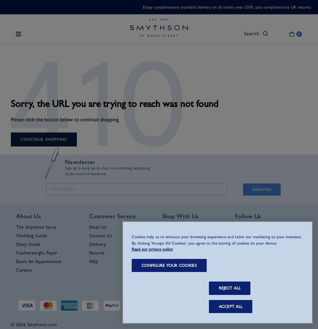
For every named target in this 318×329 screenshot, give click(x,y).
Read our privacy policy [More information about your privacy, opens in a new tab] (152, 249)
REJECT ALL (229, 288)
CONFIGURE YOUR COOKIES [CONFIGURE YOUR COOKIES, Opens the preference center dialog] (169, 265)
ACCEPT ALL (230, 306)
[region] (217, 272)
